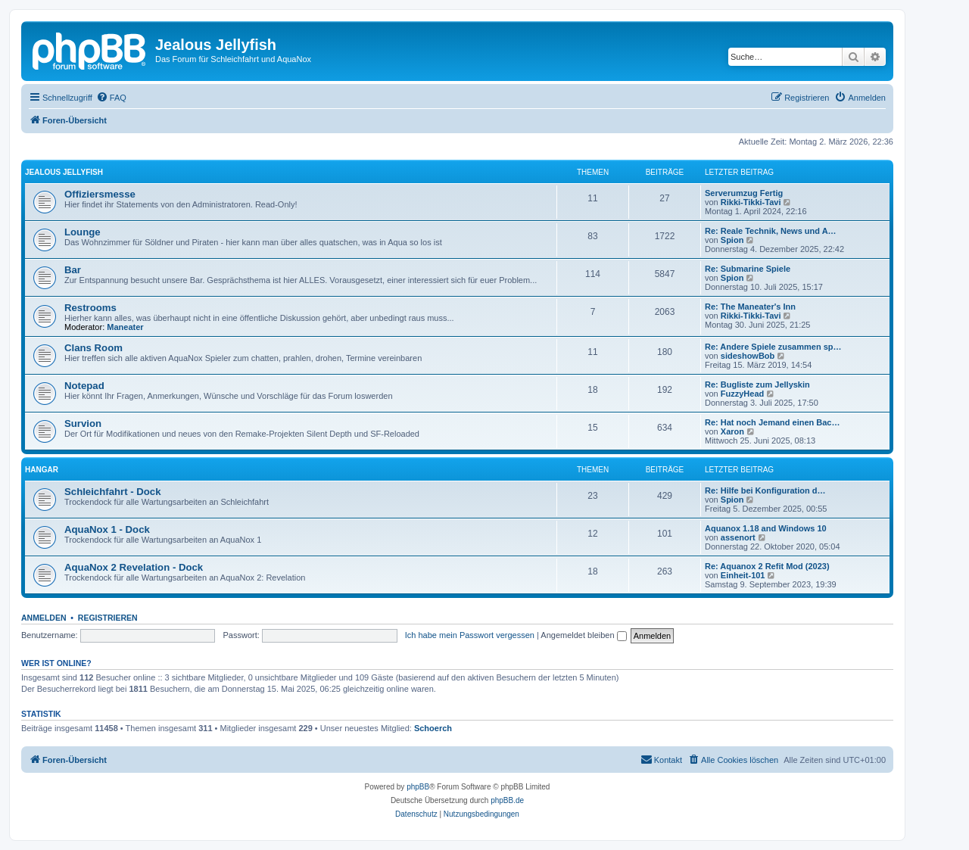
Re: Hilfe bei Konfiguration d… (765, 490)
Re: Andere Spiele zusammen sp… (773, 346)
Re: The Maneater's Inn (750, 306)
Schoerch (433, 728)
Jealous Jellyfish (64, 172)
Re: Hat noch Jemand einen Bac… (772, 422)
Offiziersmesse (100, 194)
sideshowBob (748, 355)
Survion (82, 423)
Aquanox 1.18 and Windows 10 (766, 528)
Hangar (41, 469)
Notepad (84, 385)
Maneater (125, 327)
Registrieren (108, 617)
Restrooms (90, 307)
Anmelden (44, 617)
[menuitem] (111, 98)
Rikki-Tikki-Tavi (751, 202)
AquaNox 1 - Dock (107, 529)
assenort (738, 537)
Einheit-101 (743, 575)
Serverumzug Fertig (744, 193)
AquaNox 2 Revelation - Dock (133, 567)
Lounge (82, 232)
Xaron (732, 431)
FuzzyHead (742, 393)
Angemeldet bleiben (583, 635)
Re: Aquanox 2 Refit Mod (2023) (767, 566)
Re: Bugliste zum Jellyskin (757, 384)
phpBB (418, 787)
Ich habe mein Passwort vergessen (469, 635)
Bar (72, 270)
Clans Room (93, 347)
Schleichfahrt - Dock (112, 491)
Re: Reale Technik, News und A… (771, 230)
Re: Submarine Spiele (747, 268)
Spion (732, 239)
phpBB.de (507, 800)
